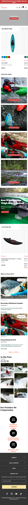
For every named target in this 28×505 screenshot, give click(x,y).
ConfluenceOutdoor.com (8, 498)
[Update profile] (19, 7)
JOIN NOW (14, 487)
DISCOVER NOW (14, 18)
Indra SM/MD (4, 63)
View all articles (14, 352)
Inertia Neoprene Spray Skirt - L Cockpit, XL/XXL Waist (11, 259)
